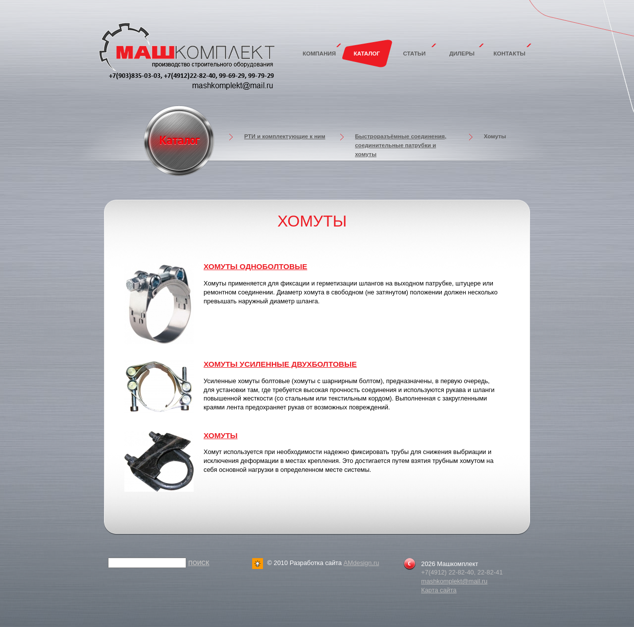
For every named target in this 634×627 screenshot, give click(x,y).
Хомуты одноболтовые (255, 266)
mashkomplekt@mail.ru (454, 581)
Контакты (509, 54)
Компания (319, 54)
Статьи (414, 54)
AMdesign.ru (361, 563)
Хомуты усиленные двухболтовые (280, 364)
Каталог (367, 54)
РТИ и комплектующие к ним (284, 136)
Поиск (199, 563)
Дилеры (462, 54)
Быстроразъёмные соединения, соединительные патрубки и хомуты (401, 145)
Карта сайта (438, 590)
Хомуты (221, 435)
